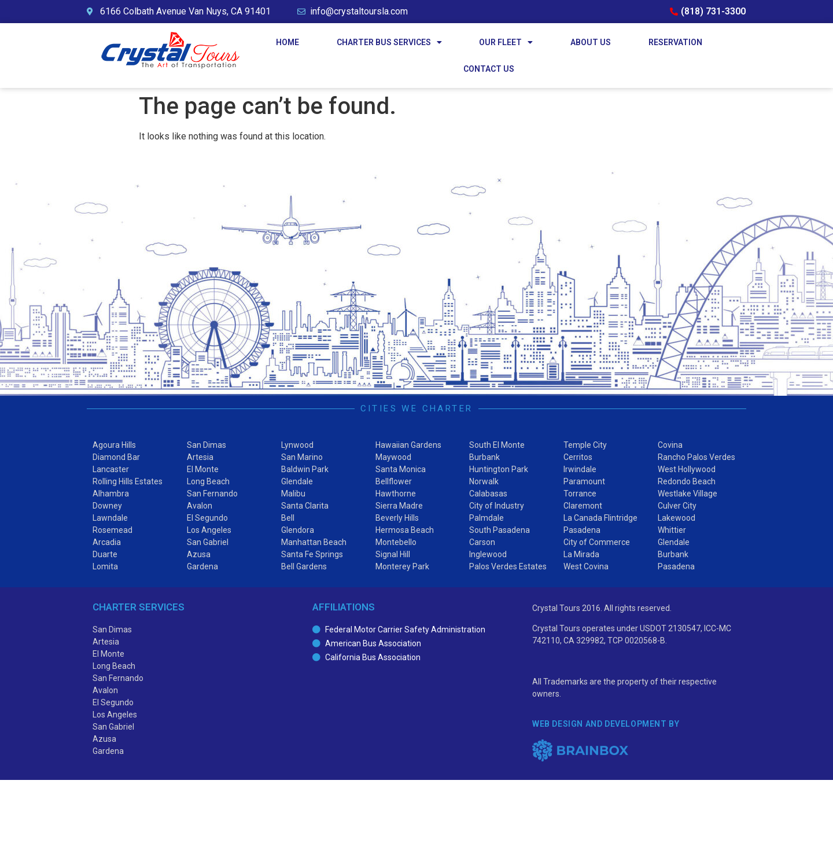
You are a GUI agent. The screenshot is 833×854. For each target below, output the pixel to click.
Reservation (675, 42)
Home (287, 42)
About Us (590, 42)
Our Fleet (506, 42)
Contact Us (488, 68)
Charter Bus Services (389, 42)
